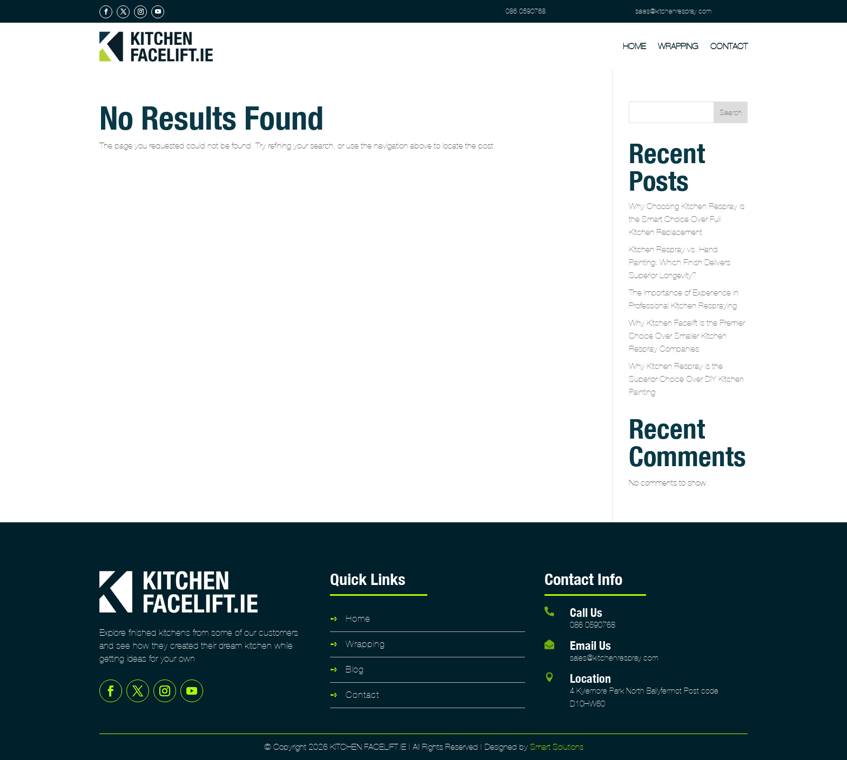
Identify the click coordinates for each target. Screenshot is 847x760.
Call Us (586, 612)
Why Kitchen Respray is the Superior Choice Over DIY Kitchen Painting (686, 378)
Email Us (590, 645)
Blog (355, 669)
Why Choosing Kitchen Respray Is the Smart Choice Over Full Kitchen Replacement (686, 219)
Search (731, 113)
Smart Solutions (556, 746)
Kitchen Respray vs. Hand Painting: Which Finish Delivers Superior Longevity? (679, 262)
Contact (729, 46)
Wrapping (678, 46)
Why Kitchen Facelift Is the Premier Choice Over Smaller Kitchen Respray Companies (687, 335)
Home (634, 46)
